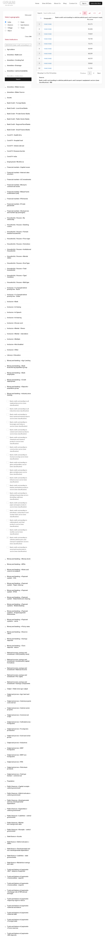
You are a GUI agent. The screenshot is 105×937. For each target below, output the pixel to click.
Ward (8, 31)
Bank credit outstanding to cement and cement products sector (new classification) (18, 432)
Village (9, 28)
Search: (49, 13)
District (9, 25)
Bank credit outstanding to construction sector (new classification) (17, 449)
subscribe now (96, 3)
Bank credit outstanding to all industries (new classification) (18, 410)
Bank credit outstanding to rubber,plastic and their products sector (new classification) (17, 523)
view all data (46, 3)
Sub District (23, 25)
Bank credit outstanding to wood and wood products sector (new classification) (17, 549)
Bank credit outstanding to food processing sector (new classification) (17, 457)
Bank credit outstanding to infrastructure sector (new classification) (17, 480)
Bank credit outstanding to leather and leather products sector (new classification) (17, 487)
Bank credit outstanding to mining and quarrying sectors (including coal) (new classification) (17, 496)
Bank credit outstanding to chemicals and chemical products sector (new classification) (17, 440)
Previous (83, 73)
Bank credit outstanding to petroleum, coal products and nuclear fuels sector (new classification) (18, 513)
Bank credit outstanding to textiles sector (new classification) (17, 532)
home (37, 3)
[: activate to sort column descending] (39, 18)
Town (21, 28)
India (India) (47, 24)
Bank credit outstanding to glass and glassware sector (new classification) (17, 472)
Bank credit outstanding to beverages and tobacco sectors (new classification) (17, 424)
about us (57, 3)
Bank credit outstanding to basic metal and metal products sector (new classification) (18, 416)
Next (99, 73)
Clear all (28, 36)
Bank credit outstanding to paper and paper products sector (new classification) (17, 505)
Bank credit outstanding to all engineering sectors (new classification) (18, 403)
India (8, 22)
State (21, 22)
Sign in (84, 3)
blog (64, 3)
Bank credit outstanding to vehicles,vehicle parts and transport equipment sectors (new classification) (18, 540)
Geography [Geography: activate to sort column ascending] (47, 18)
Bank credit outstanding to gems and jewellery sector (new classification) (17, 464)
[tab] (18, 49)
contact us (73, 3)
